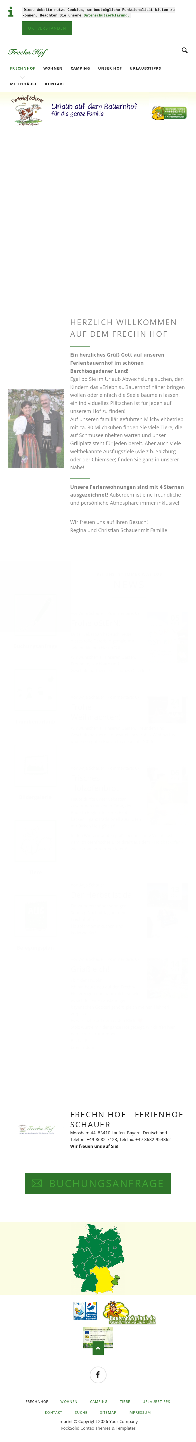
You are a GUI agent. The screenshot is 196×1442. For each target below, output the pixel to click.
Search (184, 50)
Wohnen (53, 67)
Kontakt (55, 83)
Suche (81, 1412)
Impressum (140, 1412)
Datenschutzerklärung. (106, 14)
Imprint (65, 1421)
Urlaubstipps (145, 67)
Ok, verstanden (47, 27)
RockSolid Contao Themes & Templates (98, 1427)
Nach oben (98, 1348)
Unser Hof (110, 67)
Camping (80, 67)
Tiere (125, 1401)
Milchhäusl (23, 83)
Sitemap (108, 1412)
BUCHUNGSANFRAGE (105, 1183)
